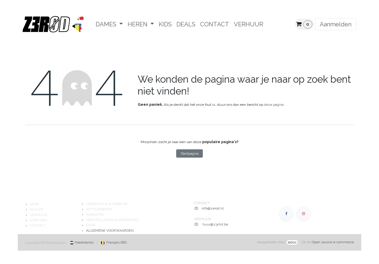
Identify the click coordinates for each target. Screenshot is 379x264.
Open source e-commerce (333, 242)
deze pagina (274, 105)
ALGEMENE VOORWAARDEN (110, 230)
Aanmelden (335, 24)
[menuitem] (109, 24)
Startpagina (190, 153)
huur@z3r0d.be (215, 224)
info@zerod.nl (213, 208)
